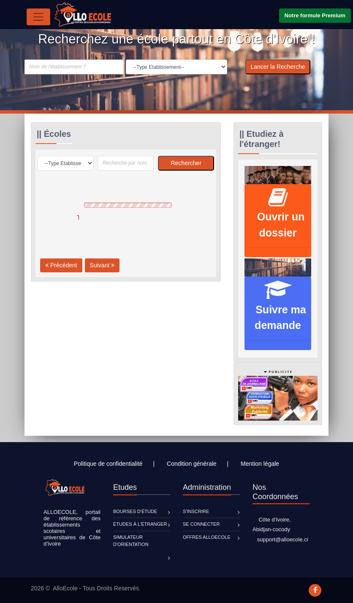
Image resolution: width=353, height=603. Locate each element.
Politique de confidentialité (108, 463)
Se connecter (201, 524)
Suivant (102, 265)
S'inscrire (196, 511)
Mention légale (260, 463)
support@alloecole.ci (280, 539)
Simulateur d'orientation (131, 541)
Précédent (61, 265)
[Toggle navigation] (38, 16)
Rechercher (186, 163)
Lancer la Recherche (277, 66)
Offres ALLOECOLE (206, 537)
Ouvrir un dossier (278, 217)
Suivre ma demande (278, 310)
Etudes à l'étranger (140, 524)
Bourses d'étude (135, 511)
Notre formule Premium (315, 15)
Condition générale (192, 463)
